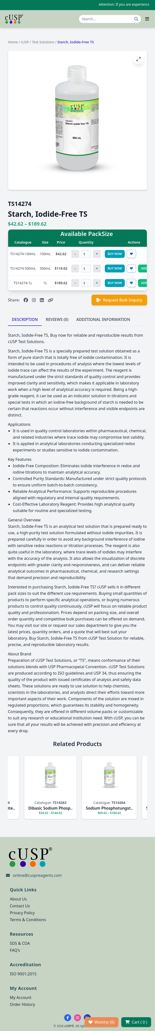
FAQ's (15, 950)
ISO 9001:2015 (23, 974)
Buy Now (115, 254)
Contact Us (20, 906)
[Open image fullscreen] (138, 59)
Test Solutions (43, 42)
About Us (18, 899)
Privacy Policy (22, 912)
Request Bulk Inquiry (119, 300)
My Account (20, 997)
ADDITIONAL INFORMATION (103, 319)
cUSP (25, 42)
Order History (22, 1004)
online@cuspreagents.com (37, 875)
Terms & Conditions (28, 919)
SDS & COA (20, 943)
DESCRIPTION (25, 319)
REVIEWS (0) (57, 319)
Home (13, 42)
